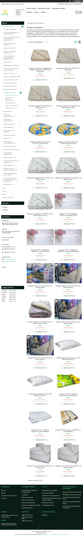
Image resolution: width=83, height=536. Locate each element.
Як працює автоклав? (48, 493)
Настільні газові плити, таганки (9, 44)
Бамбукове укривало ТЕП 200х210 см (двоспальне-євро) (40, 214)
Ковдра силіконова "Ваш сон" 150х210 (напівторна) (40, 142)
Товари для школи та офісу (9, 131)
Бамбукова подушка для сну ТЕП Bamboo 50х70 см (68, 358)
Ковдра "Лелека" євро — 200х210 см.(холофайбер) (68, 430)
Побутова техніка (8, 29)
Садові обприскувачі (48, 505)
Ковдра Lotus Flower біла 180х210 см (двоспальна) (68, 466)
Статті (4, 188)
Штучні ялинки (7, 165)
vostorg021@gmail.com (10, 261)
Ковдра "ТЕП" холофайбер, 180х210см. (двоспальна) (40, 250)
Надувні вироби (7, 48)
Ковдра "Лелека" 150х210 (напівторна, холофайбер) (68, 394)
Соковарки (25, 494)
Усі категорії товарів (7, 26)
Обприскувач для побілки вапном (72, 494)
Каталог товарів (31, 8)
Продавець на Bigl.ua (41, 532)
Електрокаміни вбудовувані (7, 153)
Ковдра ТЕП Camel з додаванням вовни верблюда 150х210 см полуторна (40, 70)
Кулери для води (8, 146)
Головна (43, 12)
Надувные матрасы (27, 508)
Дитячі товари (7, 127)
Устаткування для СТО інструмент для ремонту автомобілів (10, 179)
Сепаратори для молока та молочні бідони (11, 69)
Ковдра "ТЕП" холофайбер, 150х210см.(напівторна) (68, 214)
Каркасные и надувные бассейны (31, 505)
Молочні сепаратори (27, 500)
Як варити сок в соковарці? (49, 490)
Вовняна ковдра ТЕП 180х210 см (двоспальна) (40, 106)
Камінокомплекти (8, 157)
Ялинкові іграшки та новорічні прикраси (8, 169)
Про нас (36, 12)
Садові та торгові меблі (10, 76)
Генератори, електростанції (7, 115)
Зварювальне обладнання (7, 120)
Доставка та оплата (44, 8)
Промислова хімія (8, 135)
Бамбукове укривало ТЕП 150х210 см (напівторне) (40, 178)
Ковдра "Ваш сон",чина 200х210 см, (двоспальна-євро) (40, 322)
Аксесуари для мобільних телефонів (10, 161)
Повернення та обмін (58, 8)
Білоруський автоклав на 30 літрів (72, 492)
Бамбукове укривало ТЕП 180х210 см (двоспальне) (68, 178)
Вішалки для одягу (10, 103)
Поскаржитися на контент (48, 534)
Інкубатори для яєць (9, 79)
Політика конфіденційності (61, 534)
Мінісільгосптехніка (8, 86)
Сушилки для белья (10, 107)
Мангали (5, 138)
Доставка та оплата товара (9, 495)
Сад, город (6, 62)
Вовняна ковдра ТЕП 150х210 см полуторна (68, 69)
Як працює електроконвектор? (50, 495)
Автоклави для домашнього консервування (11, 33)
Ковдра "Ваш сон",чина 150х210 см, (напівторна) (40, 286)
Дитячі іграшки (7, 124)
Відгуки (4, 194)
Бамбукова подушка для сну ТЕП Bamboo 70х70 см (40, 394)
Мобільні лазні (7, 184)
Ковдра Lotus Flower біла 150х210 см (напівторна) (40, 466)
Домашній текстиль (10, 95)
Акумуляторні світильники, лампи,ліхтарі (8, 99)
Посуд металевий (8, 83)
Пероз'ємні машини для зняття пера (10, 174)
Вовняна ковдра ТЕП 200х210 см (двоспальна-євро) (68, 106)
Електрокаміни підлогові (10, 149)
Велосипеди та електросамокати (8, 142)
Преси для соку (7, 73)
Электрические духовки (28, 502)
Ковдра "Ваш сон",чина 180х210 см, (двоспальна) (68, 286)
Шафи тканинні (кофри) (11, 105)
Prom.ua (50, 531)
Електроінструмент (8, 89)
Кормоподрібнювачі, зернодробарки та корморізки (9, 57)
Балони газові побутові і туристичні (10, 52)
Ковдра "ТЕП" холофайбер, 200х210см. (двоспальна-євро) (68, 250)
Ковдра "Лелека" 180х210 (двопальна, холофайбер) (40, 430)
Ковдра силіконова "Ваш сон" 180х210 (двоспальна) (68, 142)
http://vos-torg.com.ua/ (10, 259)
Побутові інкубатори (27, 497)
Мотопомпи (6, 111)
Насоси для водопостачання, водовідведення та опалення (11, 38)
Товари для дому (8, 92)
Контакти (29, 12)
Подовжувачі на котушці (10, 65)
